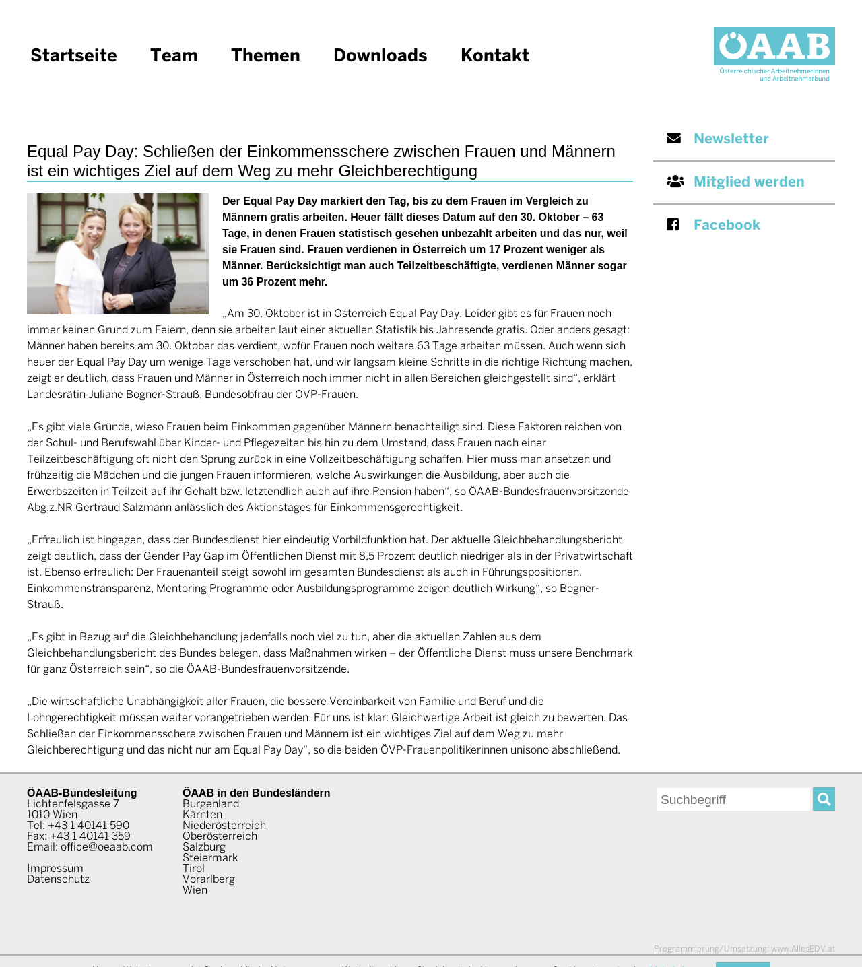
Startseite (73, 56)
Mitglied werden (736, 182)
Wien (195, 891)
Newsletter (718, 139)
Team (174, 56)
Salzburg (204, 847)
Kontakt (495, 56)
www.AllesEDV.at (744, 949)
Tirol (194, 869)
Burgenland (211, 804)
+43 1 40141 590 (88, 826)
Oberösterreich (220, 837)
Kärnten (202, 815)
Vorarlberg (209, 880)
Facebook (713, 225)
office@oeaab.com (107, 847)
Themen (265, 56)
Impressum (55, 869)
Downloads (380, 56)
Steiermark (210, 858)
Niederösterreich (224, 826)
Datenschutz (58, 880)
